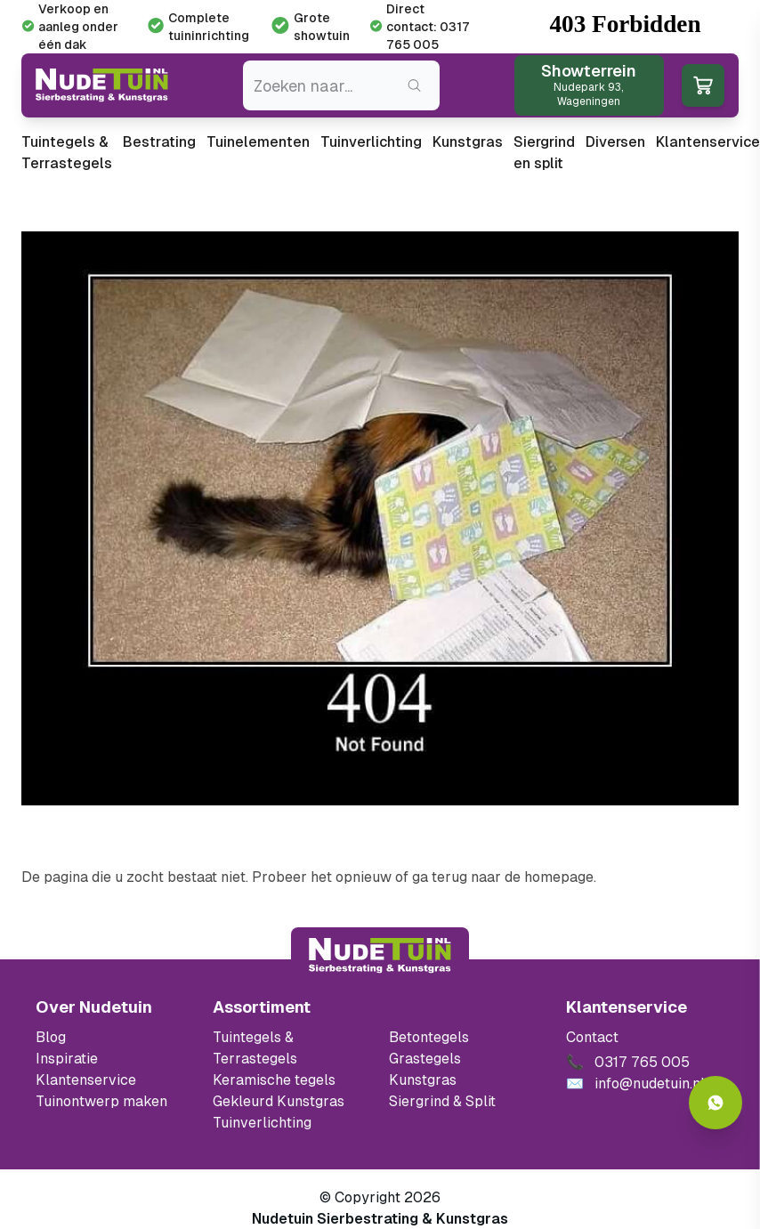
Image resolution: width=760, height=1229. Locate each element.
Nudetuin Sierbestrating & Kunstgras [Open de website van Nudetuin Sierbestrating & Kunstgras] (380, 1218)
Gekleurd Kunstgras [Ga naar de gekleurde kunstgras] (278, 1101)
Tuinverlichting (371, 141)
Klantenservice (708, 141)
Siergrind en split (544, 152)
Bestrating (159, 141)
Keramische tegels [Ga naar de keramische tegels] (274, 1079)
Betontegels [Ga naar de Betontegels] (429, 1037)
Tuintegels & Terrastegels (66, 152)
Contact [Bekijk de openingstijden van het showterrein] (592, 1037)
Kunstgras (468, 141)
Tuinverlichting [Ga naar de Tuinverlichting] (262, 1122)
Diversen (615, 141)
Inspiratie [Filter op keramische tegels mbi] (67, 1058)
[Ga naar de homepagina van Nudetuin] (102, 85)
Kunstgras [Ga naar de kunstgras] (423, 1079)
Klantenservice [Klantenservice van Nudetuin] (86, 1079)
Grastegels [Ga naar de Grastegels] (425, 1058)
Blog (51, 1037)
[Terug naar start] (380, 955)
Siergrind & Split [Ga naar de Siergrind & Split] (442, 1101)
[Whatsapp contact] (715, 1102)
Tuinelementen (258, 141)
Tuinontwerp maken (101, 1101)
